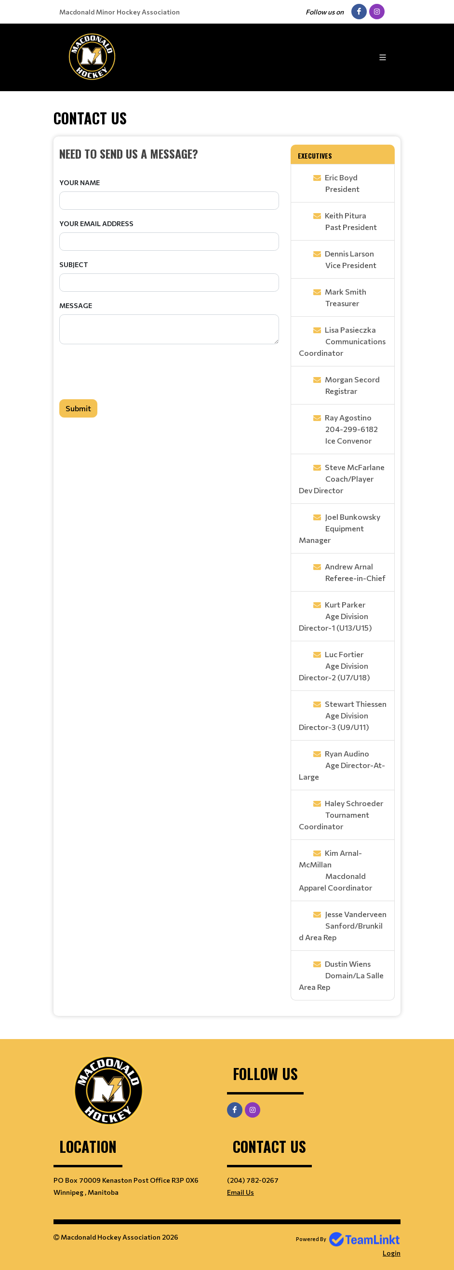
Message (75, 305)
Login (392, 1253)
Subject (73, 264)
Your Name (79, 182)
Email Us (240, 1192)
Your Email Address (96, 223)
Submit (78, 408)
